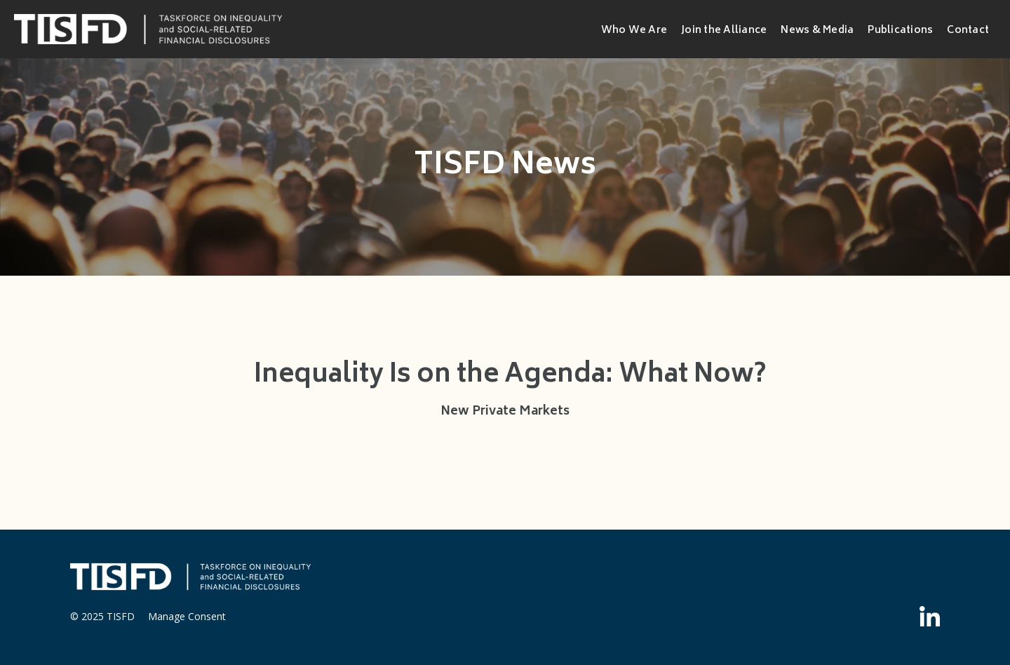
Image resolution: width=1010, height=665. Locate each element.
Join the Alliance (724, 30)
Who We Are (634, 31)
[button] (634, 29)
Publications (900, 30)
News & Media (817, 30)
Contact (968, 30)
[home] (151, 29)
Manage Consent (187, 616)
